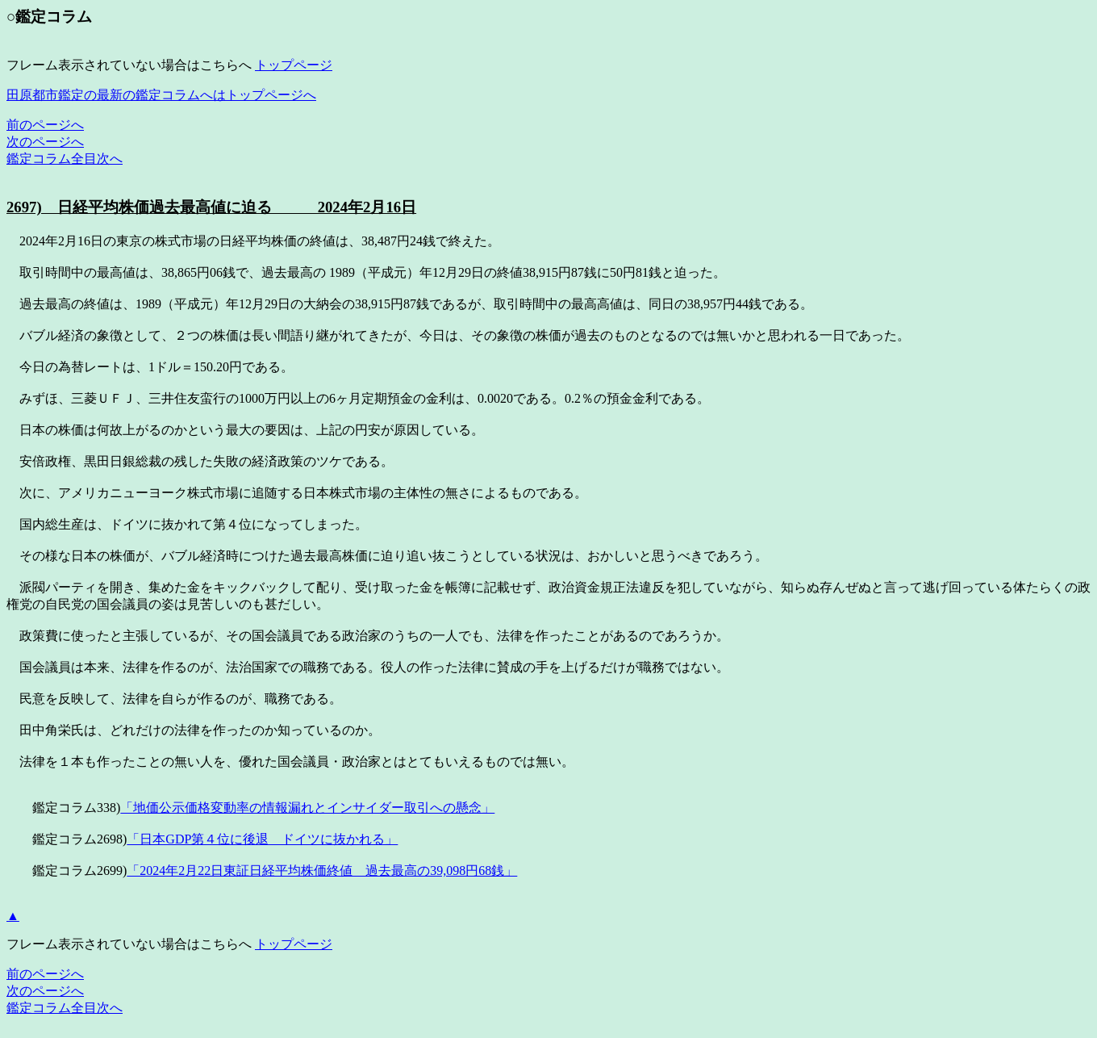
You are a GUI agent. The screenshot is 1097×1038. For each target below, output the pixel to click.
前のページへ (45, 125)
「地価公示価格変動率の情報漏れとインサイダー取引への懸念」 (307, 807)
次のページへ (45, 142)
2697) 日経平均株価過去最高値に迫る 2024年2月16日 (211, 207)
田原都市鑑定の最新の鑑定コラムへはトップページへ (161, 95)
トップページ (293, 65)
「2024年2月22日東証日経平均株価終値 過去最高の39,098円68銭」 (322, 870)
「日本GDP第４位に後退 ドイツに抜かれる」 (262, 839)
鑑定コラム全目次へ (64, 158)
